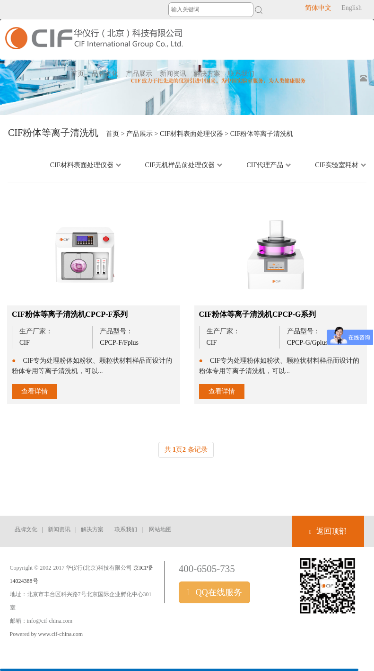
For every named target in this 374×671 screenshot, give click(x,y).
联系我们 (125, 529)
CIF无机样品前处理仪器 (184, 165)
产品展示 (139, 133)
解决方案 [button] (207, 73)
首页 (77, 73)
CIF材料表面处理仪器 (191, 133)
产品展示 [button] (139, 73)
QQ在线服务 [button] (214, 592)
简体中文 (318, 7)
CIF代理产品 (268, 165)
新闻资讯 (59, 529)
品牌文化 (26, 529)
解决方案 (92, 529)
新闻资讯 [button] (173, 73)
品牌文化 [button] (105, 73)
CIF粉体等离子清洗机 (262, 133)
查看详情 (34, 391)
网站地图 (160, 529)
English (351, 7)
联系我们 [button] (241, 73)
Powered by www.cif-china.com (46, 634)
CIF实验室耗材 (340, 165)
